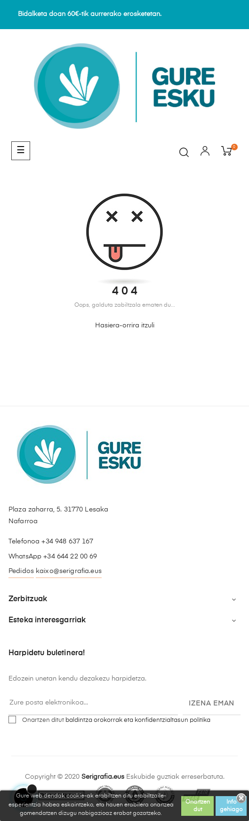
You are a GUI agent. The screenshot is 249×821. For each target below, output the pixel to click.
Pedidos (21, 571)
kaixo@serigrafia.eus (69, 571)
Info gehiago (231, 806)
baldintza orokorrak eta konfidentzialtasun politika (137, 720)
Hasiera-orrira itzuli (124, 325)
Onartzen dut (197, 806)
